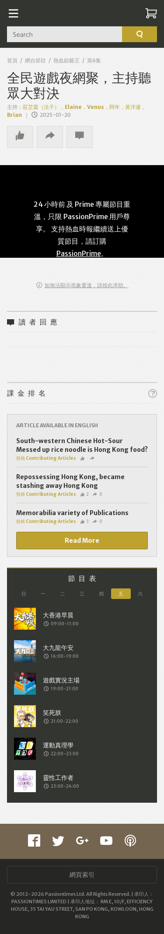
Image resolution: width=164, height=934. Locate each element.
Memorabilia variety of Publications (72, 513)
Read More (82, 541)
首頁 (12, 60)
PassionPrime (78, 253)
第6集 (94, 60)
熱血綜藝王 (66, 60)
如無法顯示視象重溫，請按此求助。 (82, 285)
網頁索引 (82, 875)
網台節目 (35, 60)
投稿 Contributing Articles (46, 458)
